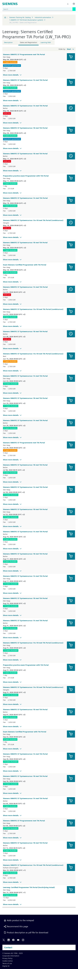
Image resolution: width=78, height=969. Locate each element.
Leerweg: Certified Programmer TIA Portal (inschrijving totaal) (29, 887)
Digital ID (5, 966)
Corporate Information (10, 956)
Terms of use (7, 963)
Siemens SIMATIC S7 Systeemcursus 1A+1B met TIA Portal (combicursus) (33, 220)
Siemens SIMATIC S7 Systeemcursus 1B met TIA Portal (25, 128)
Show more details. (12, 75)
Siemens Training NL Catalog (20, 17)
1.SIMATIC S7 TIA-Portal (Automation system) (26, 20)
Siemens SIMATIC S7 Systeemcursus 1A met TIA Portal (25, 80)
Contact (8, 947)
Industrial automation (43, 17)
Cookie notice (7, 961)
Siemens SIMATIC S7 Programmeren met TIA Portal (24, 54)
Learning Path (46, 42)
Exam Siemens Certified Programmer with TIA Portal (24, 265)
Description (8, 42)
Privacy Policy (7, 958)
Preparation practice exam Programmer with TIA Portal (26, 176)
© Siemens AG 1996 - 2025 (12, 953)
